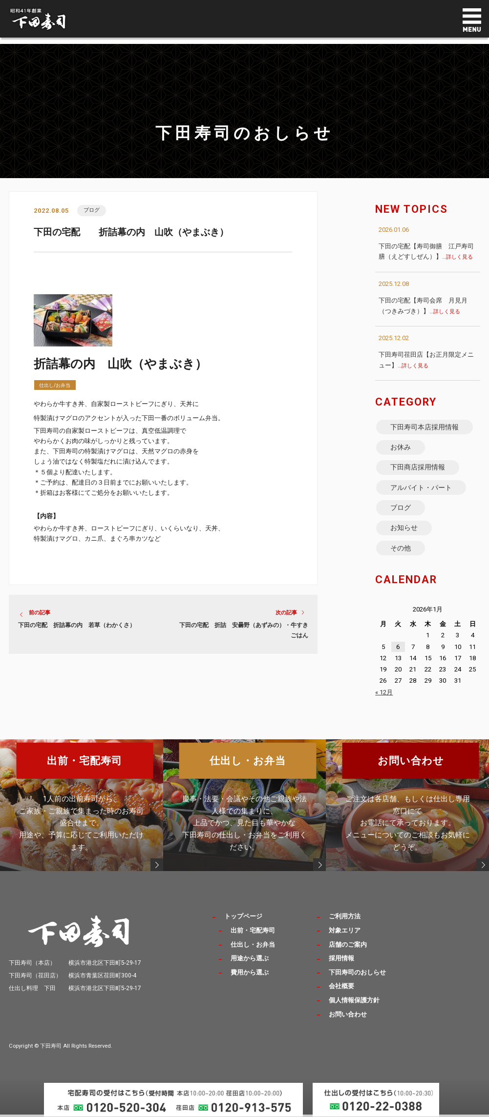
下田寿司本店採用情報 (425, 427)
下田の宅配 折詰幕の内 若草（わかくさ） (76, 625)
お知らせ (404, 536)
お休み (401, 449)
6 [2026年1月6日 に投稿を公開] (398, 657)
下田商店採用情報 (418, 471)
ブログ (92, 210)
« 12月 (384, 702)
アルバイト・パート (421, 492)
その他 (401, 557)
